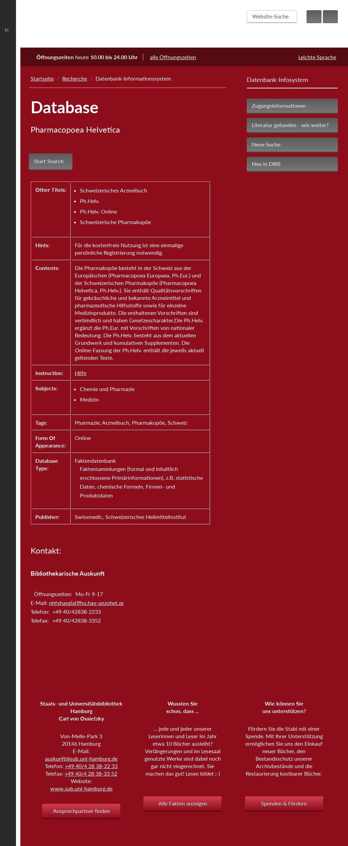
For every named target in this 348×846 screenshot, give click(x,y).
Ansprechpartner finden (81, 811)
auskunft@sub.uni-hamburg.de (81, 758)
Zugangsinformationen (279, 105)
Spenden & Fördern (284, 803)
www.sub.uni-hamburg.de (81, 788)
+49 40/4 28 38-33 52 (91, 773)
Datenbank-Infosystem (277, 79)
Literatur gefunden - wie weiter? (290, 125)
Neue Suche (266, 144)
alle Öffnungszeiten (177, 57)
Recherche (74, 78)
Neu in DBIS (266, 163)
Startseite (42, 78)
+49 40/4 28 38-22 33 (91, 766)
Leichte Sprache (317, 57)
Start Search (49, 161)
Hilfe (80, 373)
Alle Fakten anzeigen (182, 803)
